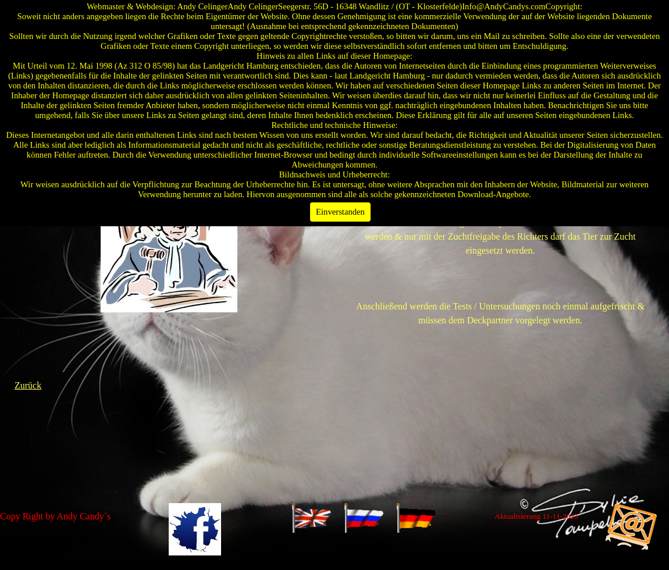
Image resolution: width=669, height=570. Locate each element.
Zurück (28, 385)
